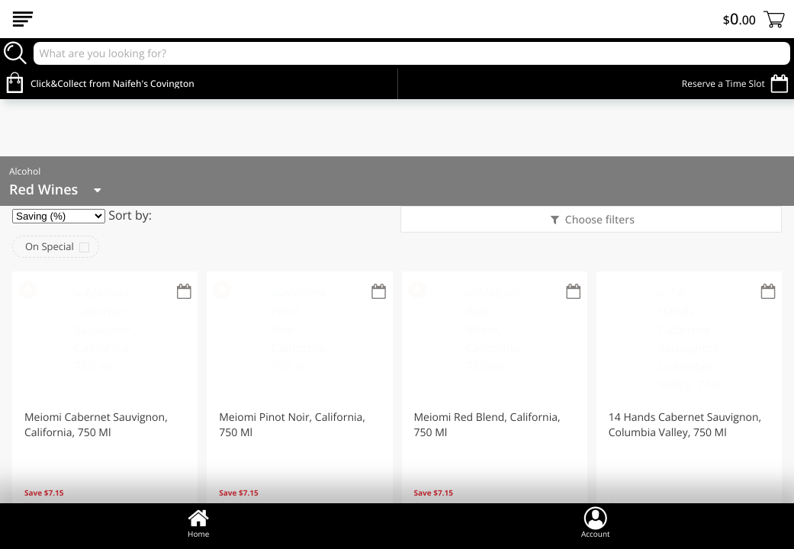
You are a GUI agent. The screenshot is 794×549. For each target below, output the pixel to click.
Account (595, 522)
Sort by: (130, 215)
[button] (105, 406)
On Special (49, 246)
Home (198, 522)
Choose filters (598, 220)
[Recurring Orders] (184, 292)
